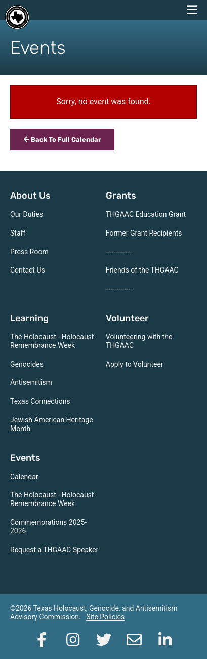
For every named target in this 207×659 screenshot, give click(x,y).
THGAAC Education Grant (146, 214)
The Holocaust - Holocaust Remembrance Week (52, 341)
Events (25, 457)
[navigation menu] (192, 10)
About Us (30, 195)
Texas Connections (40, 401)
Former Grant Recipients (144, 233)
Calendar (24, 477)
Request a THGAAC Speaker (54, 550)
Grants (121, 195)
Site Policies (105, 617)
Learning (29, 318)
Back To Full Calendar (62, 139)
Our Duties (26, 214)
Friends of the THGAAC (142, 270)
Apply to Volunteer (134, 364)
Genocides (27, 364)
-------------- (119, 252)
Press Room (29, 252)
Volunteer (127, 318)
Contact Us (27, 270)
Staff (17, 233)
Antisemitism (31, 382)
